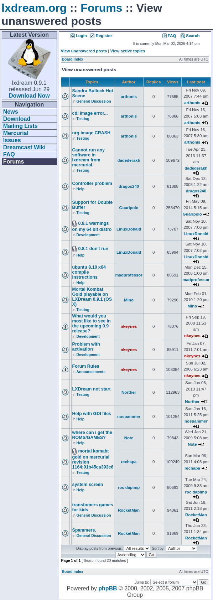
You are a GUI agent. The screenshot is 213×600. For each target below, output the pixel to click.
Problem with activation (86, 347)
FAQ (9, 154)
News (10, 112)
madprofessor (128, 275)
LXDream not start (91, 389)
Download (16, 119)
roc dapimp (129, 487)
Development (88, 235)
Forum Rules (85, 366)
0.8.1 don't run (93, 248)
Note (128, 438)
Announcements (91, 372)
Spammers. (84, 530)
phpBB (107, 588)
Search (190, 35)
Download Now (29, 96)
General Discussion (94, 101)
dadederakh (128, 160)
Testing (83, 119)
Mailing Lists (20, 126)
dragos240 (129, 186)
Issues (12, 140)
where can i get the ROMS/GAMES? (92, 435)
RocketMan (129, 510)
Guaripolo (129, 208)
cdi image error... (90, 113)
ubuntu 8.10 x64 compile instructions (89, 272)
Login (79, 35)
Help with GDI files (91, 413)
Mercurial (15, 133)
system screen (87, 484)
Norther (128, 392)
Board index (72, 59)
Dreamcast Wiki (24, 147)
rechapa (129, 462)
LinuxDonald (128, 229)
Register (101, 35)
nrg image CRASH (91, 132)
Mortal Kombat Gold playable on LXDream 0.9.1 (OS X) (92, 297)
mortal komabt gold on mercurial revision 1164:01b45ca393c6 (93, 459)
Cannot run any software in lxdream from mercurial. (88, 157)
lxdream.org (34, 7)
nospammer (128, 416)
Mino (129, 300)
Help (81, 189)
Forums (101, 7)
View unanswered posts (84, 51)
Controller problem (92, 183)
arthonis (129, 96)
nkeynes (129, 326)
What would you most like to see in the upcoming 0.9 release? (91, 323)
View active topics (127, 51)
